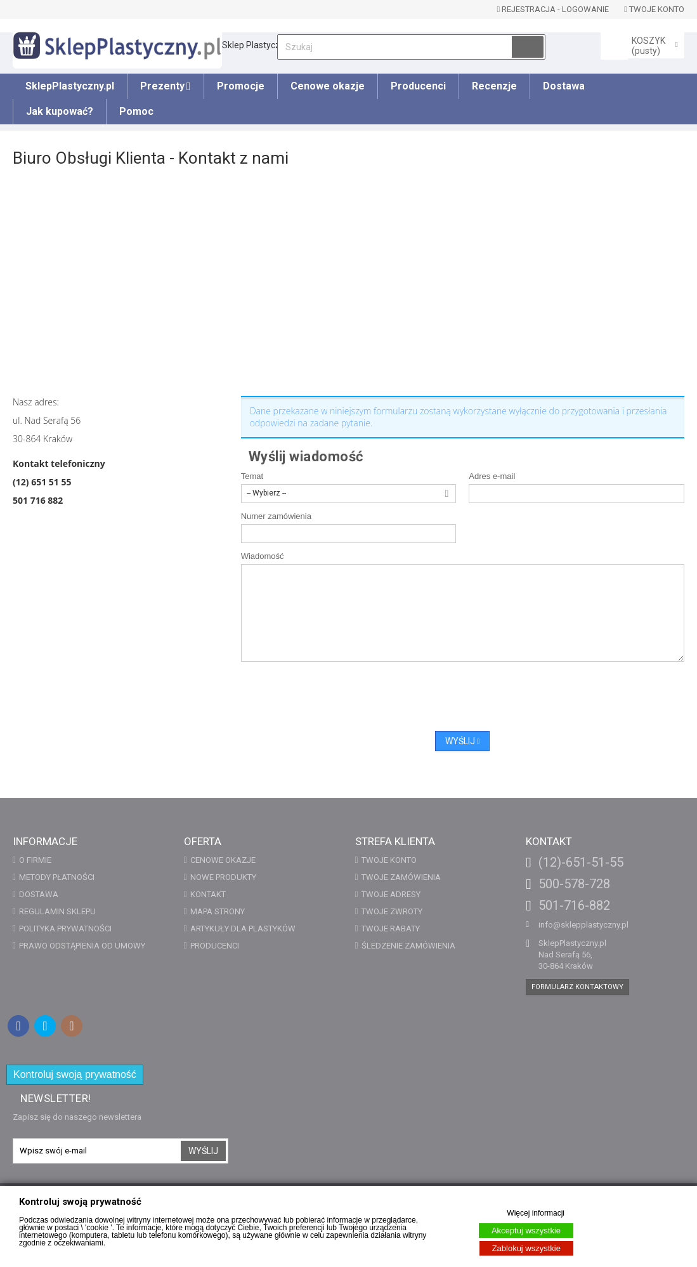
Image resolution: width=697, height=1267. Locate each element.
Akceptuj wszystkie (526, 1230)
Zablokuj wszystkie (526, 1248)
